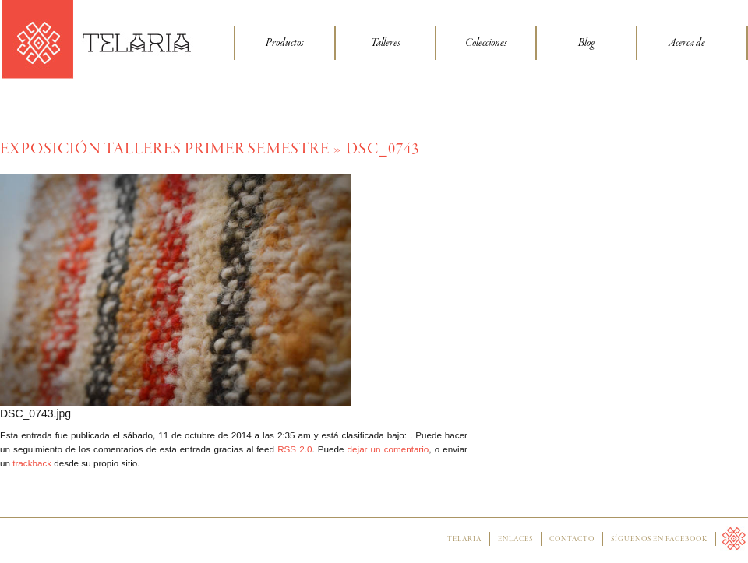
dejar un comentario (388, 449)
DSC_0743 (382, 149)
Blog (586, 43)
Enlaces (515, 539)
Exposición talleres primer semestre (165, 149)
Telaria (464, 539)
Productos (285, 43)
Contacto (572, 539)
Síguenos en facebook (659, 539)
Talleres (385, 43)
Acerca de (687, 43)
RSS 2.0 (294, 449)
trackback (31, 463)
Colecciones (486, 43)
